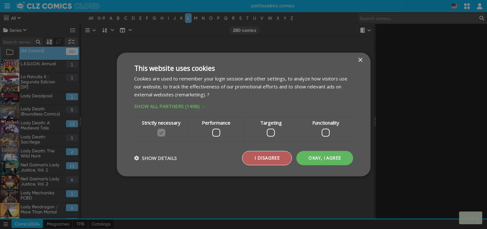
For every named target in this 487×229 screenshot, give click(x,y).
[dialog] (243, 114)
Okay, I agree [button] (324, 158)
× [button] (360, 60)
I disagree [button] (267, 158)
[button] (243, 106)
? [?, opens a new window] (208, 94)
